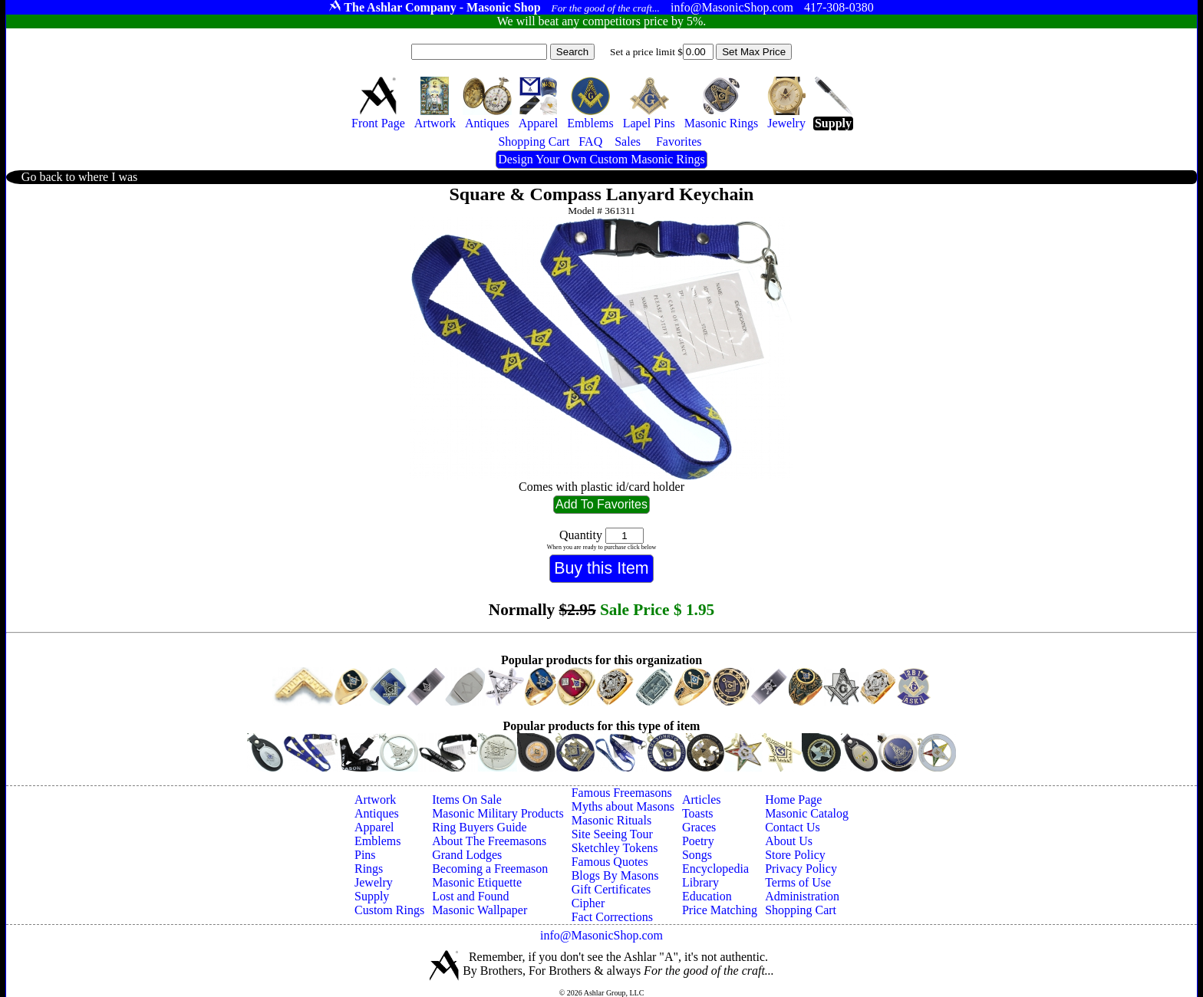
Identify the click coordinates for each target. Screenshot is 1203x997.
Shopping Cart (800, 909)
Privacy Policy (801, 868)
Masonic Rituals (611, 820)
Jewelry (373, 882)
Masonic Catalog (807, 813)
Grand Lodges (467, 854)
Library (700, 882)
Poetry (698, 840)
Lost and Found (470, 896)
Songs (697, 854)
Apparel (374, 827)
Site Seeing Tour (612, 834)
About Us (788, 840)
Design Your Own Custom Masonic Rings (601, 159)
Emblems (377, 840)
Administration (802, 896)
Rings (368, 868)
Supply (371, 896)
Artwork (375, 799)
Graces (699, 827)
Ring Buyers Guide (479, 827)
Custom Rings (389, 909)
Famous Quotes (610, 861)
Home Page (793, 799)
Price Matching (719, 909)
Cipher (588, 903)
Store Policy (795, 854)
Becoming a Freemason (490, 868)
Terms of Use (798, 882)
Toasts (698, 813)
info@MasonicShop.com (601, 935)
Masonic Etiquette (477, 882)
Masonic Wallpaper (479, 909)
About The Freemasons (489, 840)
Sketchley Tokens (615, 847)
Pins (365, 854)
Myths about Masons (623, 806)
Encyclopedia (715, 868)
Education (707, 896)
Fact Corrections (612, 916)
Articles (701, 799)
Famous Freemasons (622, 792)
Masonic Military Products (498, 813)
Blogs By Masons (615, 875)
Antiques (376, 813)
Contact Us (792, 827)
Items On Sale (467, 799)
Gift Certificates (611, 889)
